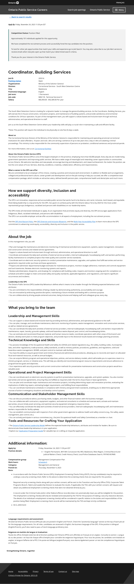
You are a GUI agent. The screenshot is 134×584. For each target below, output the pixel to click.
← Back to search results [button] (20, 17)
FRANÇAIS (120, 2)
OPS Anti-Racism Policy (24, 221)
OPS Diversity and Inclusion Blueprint (51, 221)
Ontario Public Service (100, 9)
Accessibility (23, 571)
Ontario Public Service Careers (27, 9)
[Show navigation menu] (119, 9)
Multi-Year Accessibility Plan (85, 221)
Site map (75, 571)
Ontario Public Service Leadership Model (29, 425)
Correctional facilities (43, 149)
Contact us (63, 571)
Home (10, 571)
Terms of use (48, 571)
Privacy (35, 571)
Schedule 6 (43, 462)
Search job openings (77, 9)
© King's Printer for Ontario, (22, 575)
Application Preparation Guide (31, 431)
